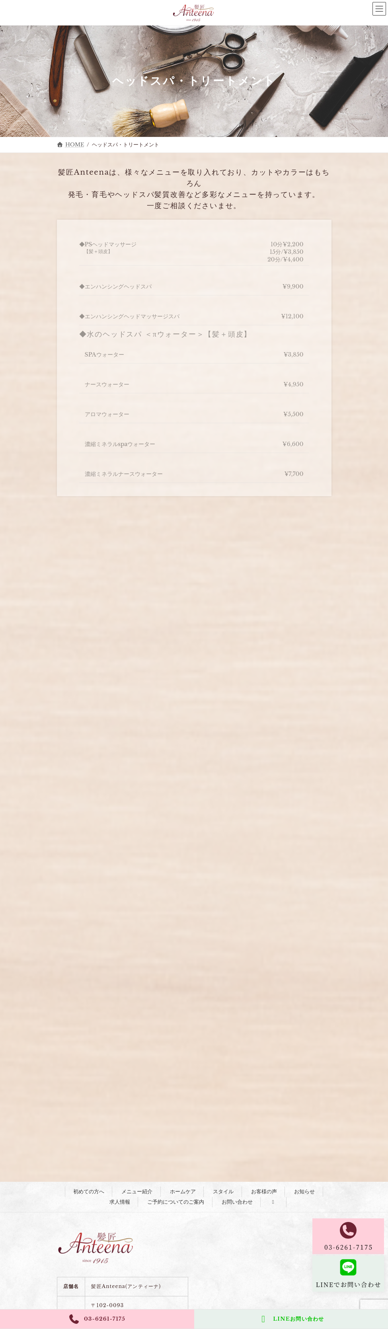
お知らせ (304, 1191)
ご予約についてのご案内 (175, 1201)
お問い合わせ (237, 1201)
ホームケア (183, 1191)
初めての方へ (88, 1191)
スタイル (223, 1191)
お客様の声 (264, 1191)
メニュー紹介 (136, 1191)
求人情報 (119, 1201)
